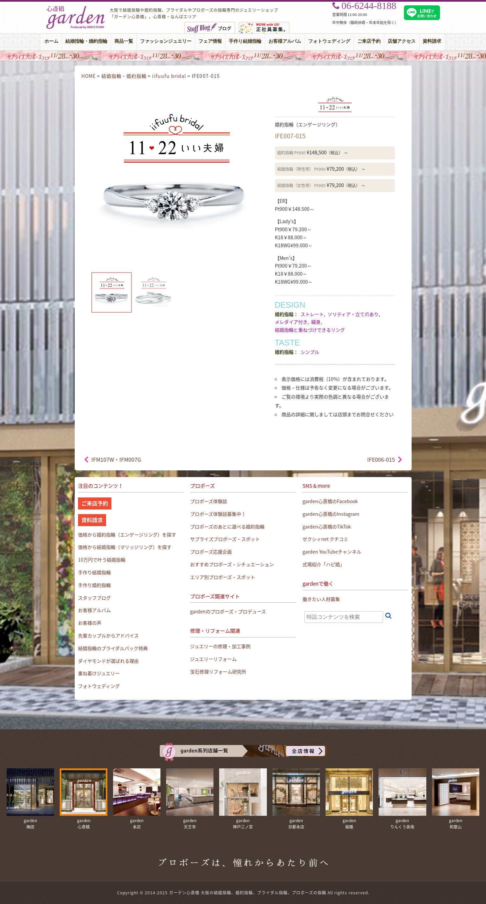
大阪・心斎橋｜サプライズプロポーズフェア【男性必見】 (243, 56)
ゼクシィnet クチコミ (325, 539)
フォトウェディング (329, 41)
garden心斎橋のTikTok (327, 526)
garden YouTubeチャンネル (332, 551)
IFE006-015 (381, 459)
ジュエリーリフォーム (213, 658)
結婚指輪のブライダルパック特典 (113, 648)
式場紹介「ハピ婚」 (324, 564)
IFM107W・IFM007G (116, 459)
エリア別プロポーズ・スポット (222, 577)
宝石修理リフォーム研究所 (218, 671)
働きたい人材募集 (321, 599)
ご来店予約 (369, 41)
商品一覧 (123, 41)
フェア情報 (210, 41)
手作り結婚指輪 (245, 41)
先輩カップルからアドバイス (108, 635)
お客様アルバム (285, 41)
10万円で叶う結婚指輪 (101, 559)
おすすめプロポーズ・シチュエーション (232, 564)
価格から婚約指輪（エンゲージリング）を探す (127, 534)
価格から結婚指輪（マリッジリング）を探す (124, 547)
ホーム (51, 41)
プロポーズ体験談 (208, 501)
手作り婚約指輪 (94, 585)
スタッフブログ (94, 597)
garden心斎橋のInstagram (331, 513)
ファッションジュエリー (165, 41)
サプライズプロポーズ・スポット (225, 539)
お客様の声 (89, 622)
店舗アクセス (402, 41)
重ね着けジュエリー (99, 673)
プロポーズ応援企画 (211, 551)
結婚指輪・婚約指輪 (86, 41)
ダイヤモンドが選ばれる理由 (108, 660)
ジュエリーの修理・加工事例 (220, 646)
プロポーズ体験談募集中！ (218, 513)
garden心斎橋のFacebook (330, 501)
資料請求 (432, 41)
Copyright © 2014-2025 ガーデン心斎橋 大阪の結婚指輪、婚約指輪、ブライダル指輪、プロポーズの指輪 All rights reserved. (243, 893)
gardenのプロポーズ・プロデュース (228, 611)
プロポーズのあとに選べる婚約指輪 (227, 526)
